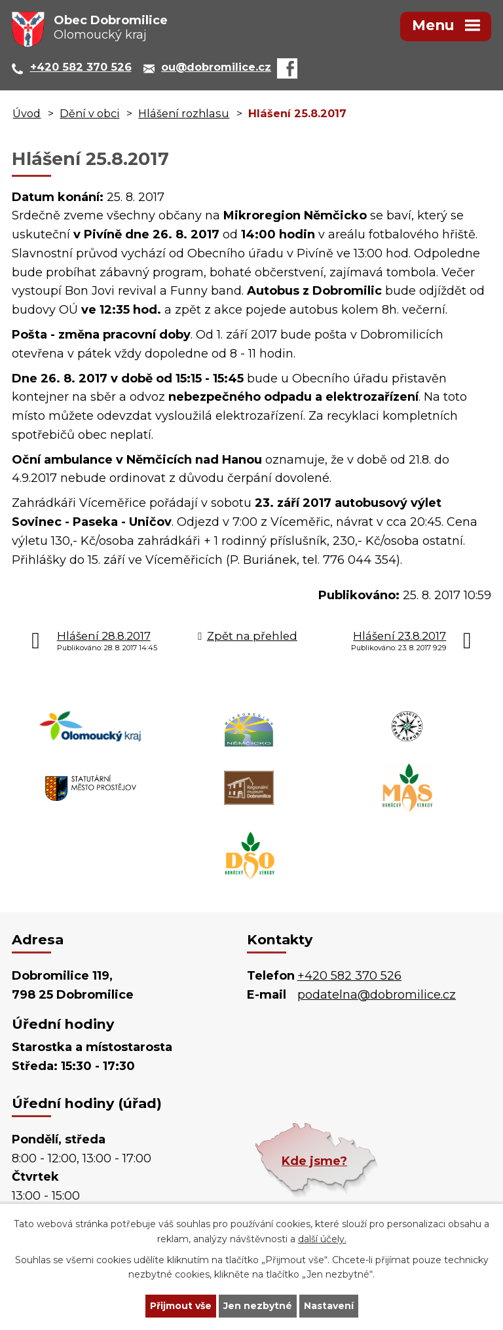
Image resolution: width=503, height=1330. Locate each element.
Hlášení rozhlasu (183, 113)
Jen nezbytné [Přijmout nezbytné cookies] (257, 1306)
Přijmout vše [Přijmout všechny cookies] (181, 1306)
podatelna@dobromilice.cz (376, 995)
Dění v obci (89, 113)
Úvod (26, 113)
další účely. (322, 1239)
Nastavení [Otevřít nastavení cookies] (329, 1306)
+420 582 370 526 (349, 976)
